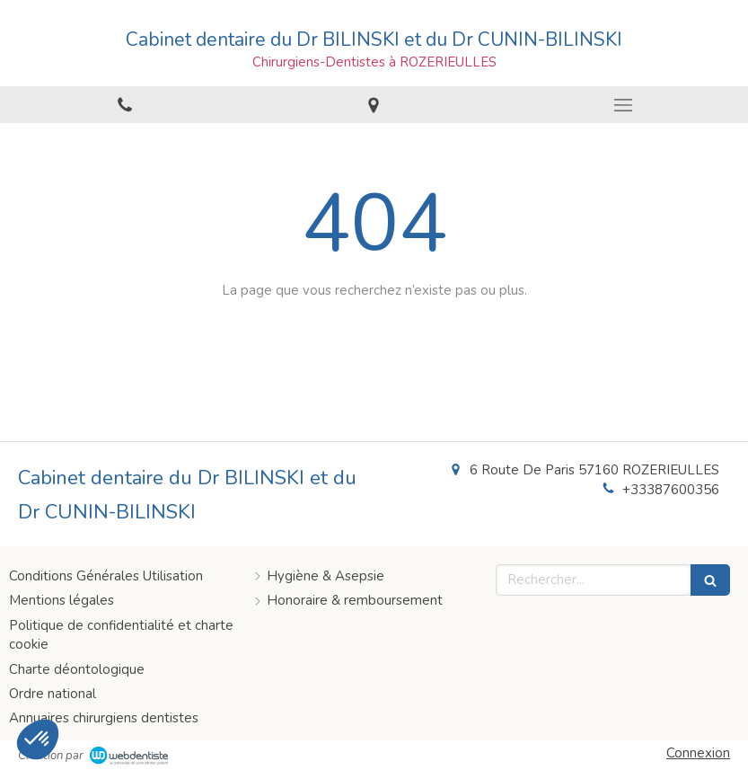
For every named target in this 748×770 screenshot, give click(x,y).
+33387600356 (670, 490)
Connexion (698, 753)
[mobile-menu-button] (623, 105)
